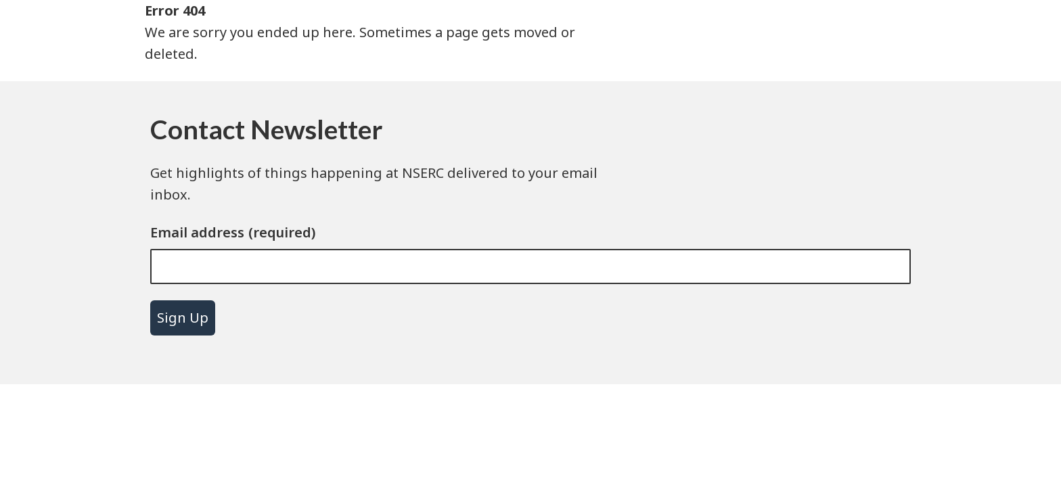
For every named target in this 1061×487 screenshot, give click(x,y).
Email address (197, 232)
